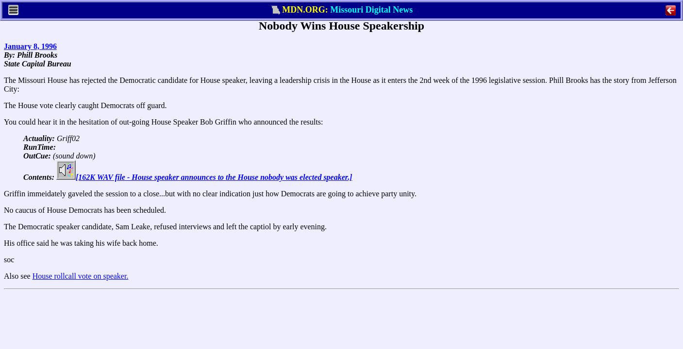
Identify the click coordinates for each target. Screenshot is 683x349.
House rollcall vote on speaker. (81, 276)
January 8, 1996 (30, 46)
